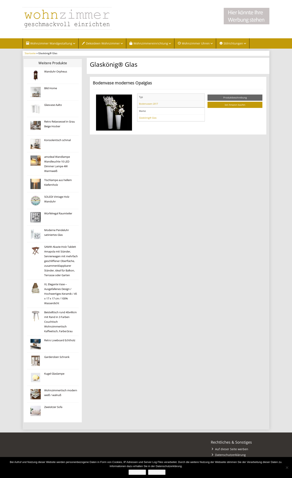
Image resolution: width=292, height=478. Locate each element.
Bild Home (50, 88)
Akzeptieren (137, 472)
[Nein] (287, 467)
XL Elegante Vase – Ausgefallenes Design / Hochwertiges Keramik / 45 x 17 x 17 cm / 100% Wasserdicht (60, 294)
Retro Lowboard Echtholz (59, 340)
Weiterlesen (157, 472)
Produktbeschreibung (235, 97)
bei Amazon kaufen (235, 105)
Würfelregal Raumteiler (58, 214)
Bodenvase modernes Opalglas (122, 83)
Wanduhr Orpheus (55, 72)
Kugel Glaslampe (54, 374)
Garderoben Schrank (57, 357)
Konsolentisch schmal (57, 140)
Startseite (30, 53)
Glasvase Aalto (53, 105)
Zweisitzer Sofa (53, 407)
